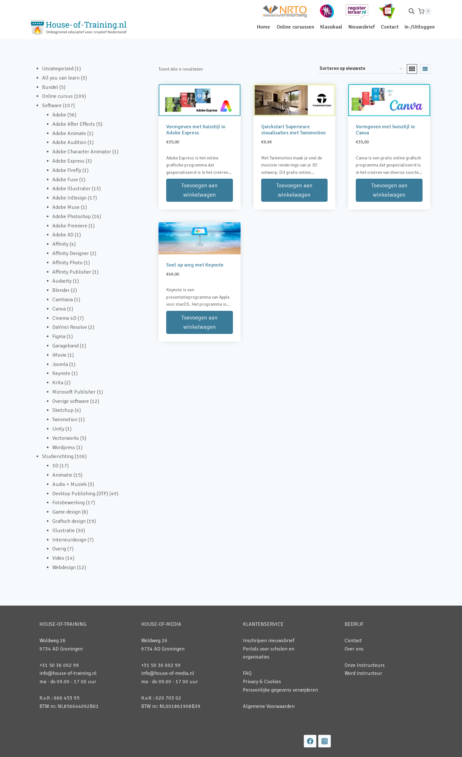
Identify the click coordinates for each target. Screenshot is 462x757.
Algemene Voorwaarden (269, 706)
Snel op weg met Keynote (195, 265)
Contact (389, 27)
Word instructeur (363, 673)
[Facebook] (310, 741)
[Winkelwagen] (425, 11)
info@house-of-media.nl (167, 673)
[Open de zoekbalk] (411, 11)
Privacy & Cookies (262, 681)
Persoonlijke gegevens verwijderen (280, 690)
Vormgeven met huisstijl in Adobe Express (195, 129)
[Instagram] (324, 741)
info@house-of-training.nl (68, 673)
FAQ (247, 673)
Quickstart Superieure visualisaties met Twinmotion (293, 129)
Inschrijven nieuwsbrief (268, 640)
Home (263, 27)
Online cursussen (295, 27)
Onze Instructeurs (365, 665)
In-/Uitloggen (420, 27)
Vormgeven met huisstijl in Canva (385, 129)
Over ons (354, 649)
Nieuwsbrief (361, 27)
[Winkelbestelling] (361, 68)
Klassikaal (331, 27)
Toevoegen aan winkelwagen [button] (199, 190)
